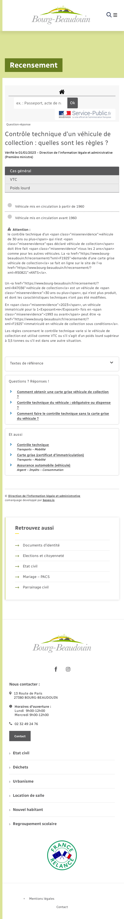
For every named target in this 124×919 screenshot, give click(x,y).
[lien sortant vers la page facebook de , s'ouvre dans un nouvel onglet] (56, 669)
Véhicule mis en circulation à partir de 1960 (45, 206)
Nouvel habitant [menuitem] (26, 809)
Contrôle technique (33, 445)
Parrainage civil (32, 587)
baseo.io (48, 500)
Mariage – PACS (32, 577)
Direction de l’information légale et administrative (44, 496)
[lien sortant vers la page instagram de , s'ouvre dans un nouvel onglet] (68, 669)
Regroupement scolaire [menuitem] (33, 823)
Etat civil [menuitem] (19, 753)
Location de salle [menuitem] (26, 795)
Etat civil (26, 566)
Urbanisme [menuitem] (21, 781)
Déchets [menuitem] (18, 767)
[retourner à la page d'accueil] (61, 15)
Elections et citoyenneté (39, 556)
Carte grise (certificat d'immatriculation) (50, 455)
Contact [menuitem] (62, 907)
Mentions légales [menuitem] (41, 898)
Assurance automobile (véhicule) (43, 465)
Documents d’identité (37, 545)
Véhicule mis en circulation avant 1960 (42, 218)
